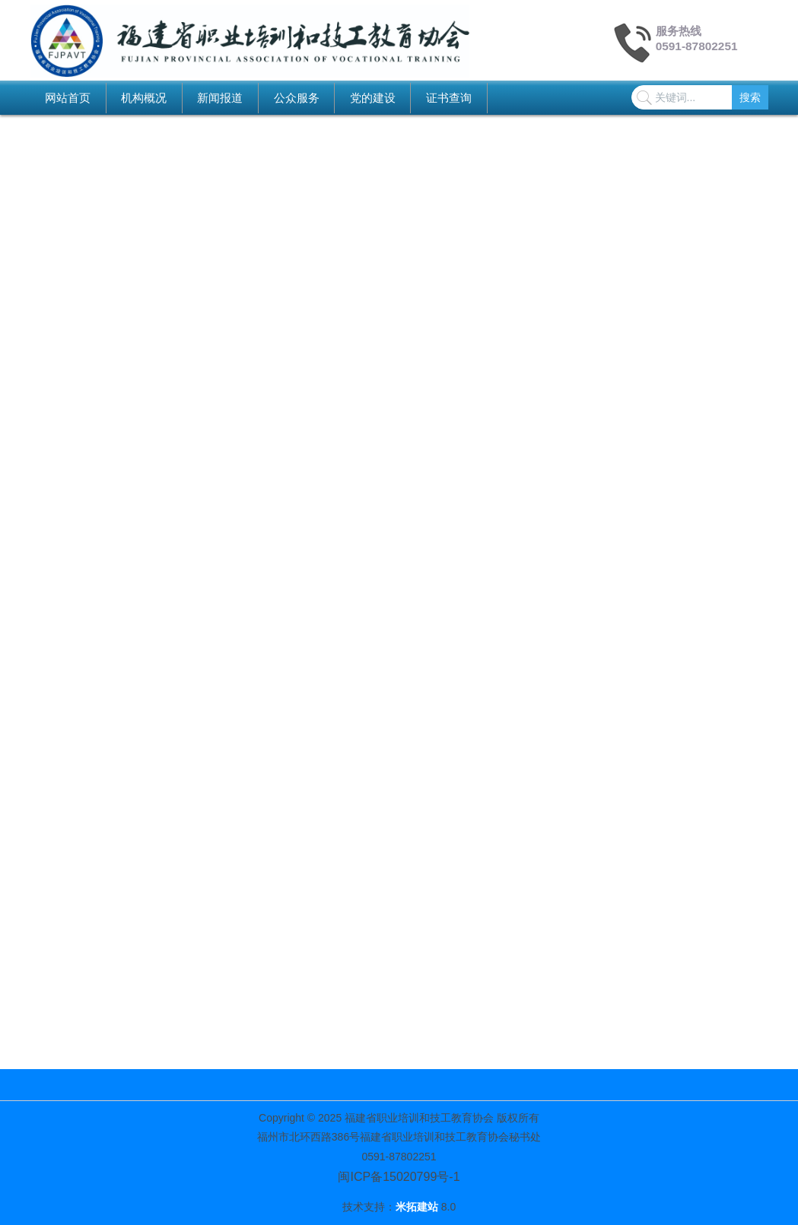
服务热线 (678, 30)
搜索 (750, 97)
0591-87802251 (697, 46)
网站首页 (68, 97)
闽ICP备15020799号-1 (398, 1176)
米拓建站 (418, 1207)
